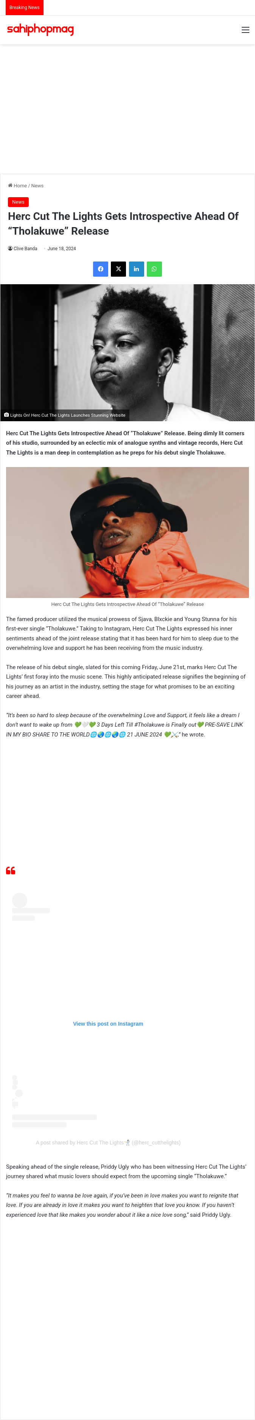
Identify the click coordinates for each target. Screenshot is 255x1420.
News (37, 185)
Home (17, 185)
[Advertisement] (130, 105)
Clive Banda (25, 248)
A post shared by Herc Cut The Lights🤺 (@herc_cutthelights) (108, 1143)
